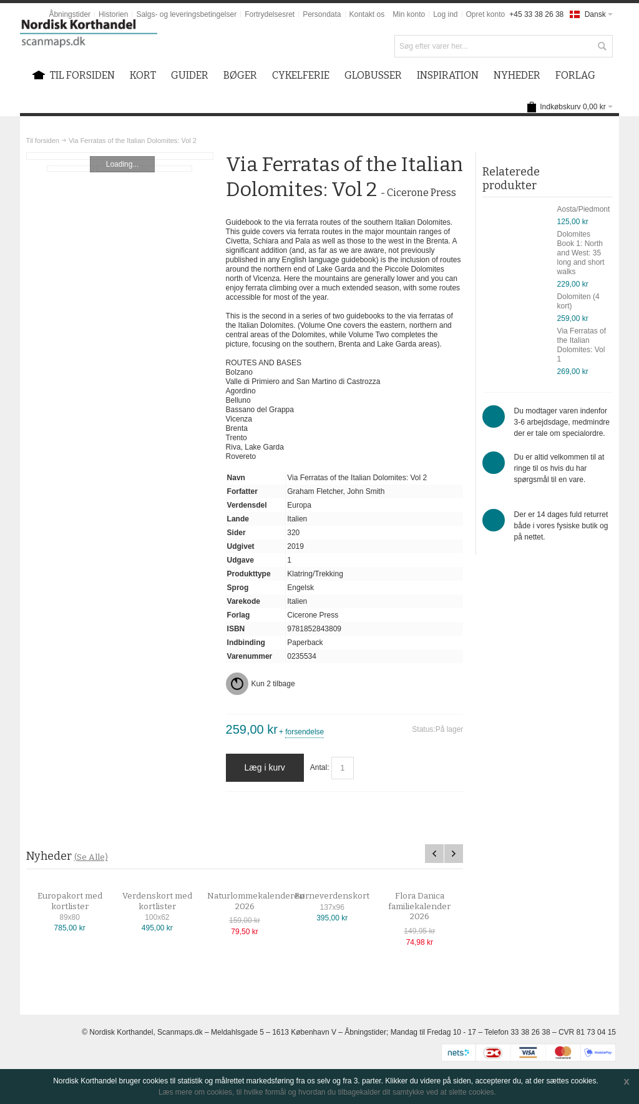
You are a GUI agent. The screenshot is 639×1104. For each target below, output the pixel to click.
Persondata (322, 14)
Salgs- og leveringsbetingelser (186, 14)
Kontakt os (367, 14)
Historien (113, 14)
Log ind (445, 14)
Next (453, 853)
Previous (434, 853)
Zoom (120, 156)
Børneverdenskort (342, 896)
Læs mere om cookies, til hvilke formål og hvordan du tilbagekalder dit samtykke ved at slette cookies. (327, 1092)
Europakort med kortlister (80, 901)
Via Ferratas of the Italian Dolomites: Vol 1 (581, 345)
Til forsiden (42, 140)
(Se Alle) (91, 857)
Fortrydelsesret (270, 14)
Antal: (319, 767)
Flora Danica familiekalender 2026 (430, 906)
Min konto (409, 14)
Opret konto (485, 14)
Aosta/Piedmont (583, 209)
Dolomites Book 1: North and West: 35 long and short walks (581, 253)
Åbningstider (69, 14)
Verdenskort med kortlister (168, 901)
